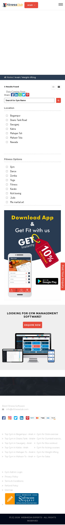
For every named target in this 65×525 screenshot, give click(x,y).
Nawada (11, 142)
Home (8, 77)
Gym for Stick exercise (47, 435)
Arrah (31, 5)
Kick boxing (12, 193)
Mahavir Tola (13, 137)
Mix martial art (14, 202)
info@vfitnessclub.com (15, 409)
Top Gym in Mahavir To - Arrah (19, 457)
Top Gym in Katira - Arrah (16, 448)
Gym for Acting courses (48, 448)
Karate (10, 188)
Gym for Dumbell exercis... (49, 439)
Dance (10, 171)
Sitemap (9, 490)
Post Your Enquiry (62, 276)
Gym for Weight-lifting (47, 452)
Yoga (9, 180)
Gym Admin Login (13, 472)
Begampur (12, 115)
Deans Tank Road (15, 120)
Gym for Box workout (47, 444)
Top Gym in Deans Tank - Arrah (19, 439)
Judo (9, 197)
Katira (10, 128)
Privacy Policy (11, 477)
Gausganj (11, 124)
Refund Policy (11, 486)
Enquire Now (32, 325)
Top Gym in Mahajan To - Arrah (19, 452)
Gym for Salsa (43, 457)
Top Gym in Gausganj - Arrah (18, 444)
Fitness (10, 184)
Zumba (10, 175)
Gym (9, 166)
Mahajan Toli (13, 133)
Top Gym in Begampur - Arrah (19, 435)
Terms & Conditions (14, 481)
